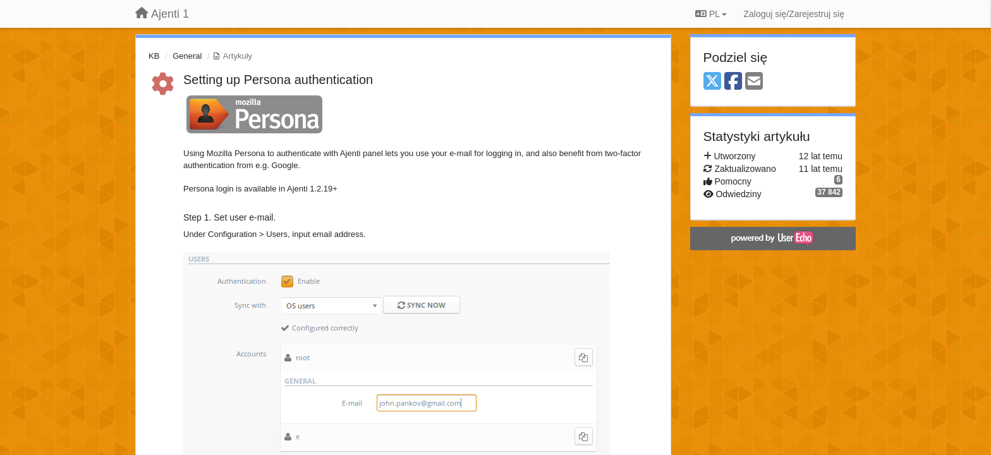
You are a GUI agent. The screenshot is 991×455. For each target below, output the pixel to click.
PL (711, 14)
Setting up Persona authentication (278, 80)
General (187, 56)
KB (154, 56)
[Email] (754, 82)
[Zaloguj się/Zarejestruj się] (793, 14)
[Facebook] (733, 82)
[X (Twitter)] (712, 82)
